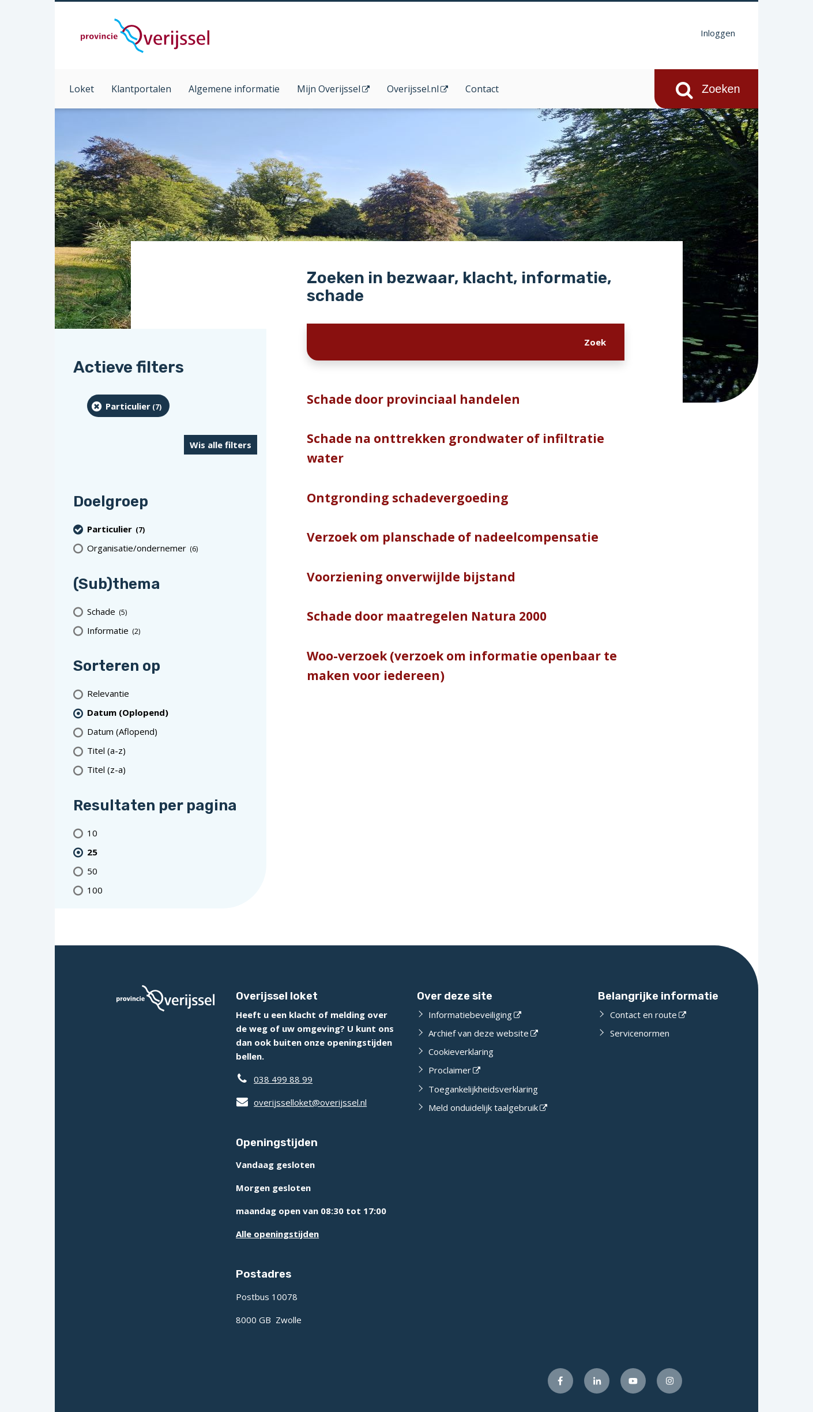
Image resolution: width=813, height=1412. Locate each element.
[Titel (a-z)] (172, 750)
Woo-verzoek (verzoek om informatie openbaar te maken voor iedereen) (462, 666)
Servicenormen (639, 1033)
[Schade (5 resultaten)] (172, 611)
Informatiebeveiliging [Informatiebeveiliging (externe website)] (470, 1014)
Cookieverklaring (461, 1051)
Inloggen (718, 33)
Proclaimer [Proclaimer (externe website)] (449, 1070)
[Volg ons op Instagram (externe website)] (669, 1381)
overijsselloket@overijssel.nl (301, 1102)
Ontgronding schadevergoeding (408, 498)
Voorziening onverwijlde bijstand (411, 577)
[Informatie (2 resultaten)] (172, 630)
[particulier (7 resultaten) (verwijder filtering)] (128, 406)
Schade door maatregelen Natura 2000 (427, 616)
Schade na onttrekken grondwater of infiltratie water (455, 448)
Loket (81, 88)
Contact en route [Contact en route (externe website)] (643, 1014)
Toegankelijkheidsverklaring (483, 1089)
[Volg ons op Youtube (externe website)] (633, 1381)
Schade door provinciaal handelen (413, 399)
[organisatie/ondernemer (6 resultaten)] (172, 548)
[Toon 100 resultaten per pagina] (172, 889)
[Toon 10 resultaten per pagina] (172, 832)
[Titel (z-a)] (172, 769)
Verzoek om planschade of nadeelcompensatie (453, 537)
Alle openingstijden (277, 1234)
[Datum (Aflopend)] (172, 731)
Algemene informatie (234, 88)
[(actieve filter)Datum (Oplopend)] (172, 712)
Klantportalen (141, 88)
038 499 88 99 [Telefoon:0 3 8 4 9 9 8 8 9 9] (283, 1079)
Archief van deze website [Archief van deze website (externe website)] (478, 1033)
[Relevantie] (172, 693)
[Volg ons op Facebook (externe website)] (560, 1381)
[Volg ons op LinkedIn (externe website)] (596, 1381)
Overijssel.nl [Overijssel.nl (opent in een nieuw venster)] (413, 88)
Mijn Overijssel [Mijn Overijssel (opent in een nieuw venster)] (328, 88)
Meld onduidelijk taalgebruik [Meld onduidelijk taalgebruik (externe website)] (483, 1107)
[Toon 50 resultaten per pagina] (172, 870)
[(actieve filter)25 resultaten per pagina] (172, 851)
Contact (482, 88)
